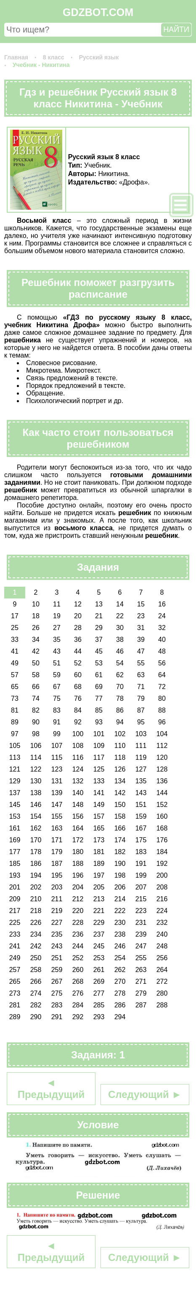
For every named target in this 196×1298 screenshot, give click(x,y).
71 (141, 686)
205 (99, 887)
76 (78, 698)
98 (36, 733)
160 (162, 816)
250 (36, 957)
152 (162, 804)
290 (36, 1016)
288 (162, 1005)
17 (15, 616)
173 (99, 840)
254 (120, 957)
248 (162, 946)
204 (78, 887)
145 (15, 804)
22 (120, 616)
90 (36, 722)
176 (162, 840)
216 (162, 899)
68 (78, 686)
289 (15, 1016)
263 (141, 969)
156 (78, 816)
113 (15, 757)
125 (99, 769)
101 (99, 733)
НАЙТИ (176, 29)
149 (99, 804)
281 (15, 1005)
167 (141, 828)
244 (78, 946)
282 (36, 1005)
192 (162, 863)
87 (141, 710)
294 (120, 1016)
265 (15, 981)
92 (78, 722)
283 (57, 1005)
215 (141, 899)
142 (120, 792)
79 (141, 698)
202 (36, 887)
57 (15, 674)
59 (57, 674)
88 (162, 710)
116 (78, 757)
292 (78, 1016)
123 (57, 769)
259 (57, 969)
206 (120, 887)
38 (120, 639)
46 (120, 651)
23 (141, 616)
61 (99, 674)
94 (120, 722)
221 (99, 910)
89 (15, 722)
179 (57, 851)
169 (15, 840)
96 (162, 722)
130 (36, 781)
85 (99, 710)
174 (120, 840)
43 (57, 651)
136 (162, 781)
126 (120, 769)
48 (162, 651)
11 (57, 604)
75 (57, 698)
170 (36, 840)
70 (120, 686)
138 (36, 792)
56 (162, 663)
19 (57, 616)
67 (57, 686)
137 (15, 792)
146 (36, 804)
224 (162, 910)
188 (78, 863)
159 (141, 816)
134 (120, 781)
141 (99, 792)
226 (36, 922)
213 (99, 899)
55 (141, 663)
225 (15, 922)
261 (99, 969)
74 (36, 698)
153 (15, 816)
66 (36, 686)
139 (57, 792)
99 (57, 733)
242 (36, 946)
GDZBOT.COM (98, 12)
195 (57, 875)
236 (78, 934)
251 (57, 957)
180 (78, 851)
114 (36, 757)
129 (15, 781)
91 (57, 722)
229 (99, 922)
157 (99, 816)
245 (99, 946)
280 (162, 993)
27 (57, 627)
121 (15, 769)
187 (57, 863)
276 (78, 993)
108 (78, 745)
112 (162, 745)
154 (36, 816)
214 (120, 899)
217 (15, 910)
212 (78, 899)
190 (120, 863)
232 (162, 922)
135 (141, 781)
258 (36, 969)
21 (99, 616)
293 (99, 1016)
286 (120, 1005)
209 (15, 899)
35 (57, 639)
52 (78, 663)
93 (99, 722)
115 (57, 757)
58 (36, 674)
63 (141, 674)
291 (57, 1016)
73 (15, 698)
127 (141, 769)
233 (15, 934)
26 (36, 627)
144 (162, 792)
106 (36, 745)
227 (57, 922)
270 (120, 981)
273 (15, 993)
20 (78, 616)
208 (162, 887)
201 (15, 887)
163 (57, 828)
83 (57, 710)
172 (78, 840)
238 (120, 934)
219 (57, 910)
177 (15, 851)
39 (141, 639)
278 (120, 993)
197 (99, 875)
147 (57, 804)
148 (78, 804)
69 (99, 686)
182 (120, 851)
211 (57, 899)
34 (36, 639)
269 (99, 981)
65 (15, 686)
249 (15, 957)
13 (99, 604)
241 (15, 946)
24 (162, 616)
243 (57, 946)
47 (141, 651)
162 (36, 828)
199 (141, 875)
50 (36, 663)
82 (36, 710)
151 (141, 804)
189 (99, 863)
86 (120, 710)
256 (162, 957)
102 (120, 733)
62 (120, 674)
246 (120, 946)
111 (141, 745)
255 (141, 957)
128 (162, 769)
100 (78, 733)
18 (36, 616)
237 (99, 934)
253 (99, 957)
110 (120, 745)
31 (141, 627)
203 (57, 887)
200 (162, 875)
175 (141, 840)
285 (99, 1005)
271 (141, 981)
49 (15, 663)
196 (78, 875)
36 (78, 639)
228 (78, 922)
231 (141, 922)
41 (15, 651)
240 (162, 934)
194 (36, 875)
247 (141, 946)
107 (57, 745)
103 (141, 733)
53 (99, 663)
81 (15, 710)
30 (120, 627)
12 (78, 604)
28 (78, 627)
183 (141, 851)
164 (78, 828)
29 (99, 627)
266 (36, 981)
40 (162, 639)
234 (36, 934)
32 (162, 627)
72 (162, 686)
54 (120, 663)
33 (15, 639)
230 (120, 922)
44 (78, 651)
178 (36, 851)
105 (15, 745)
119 (141, 757)
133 (99, 781)
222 (120, 910)
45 (99, 651)
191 (141, 863)
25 (15, 627)
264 (162, 969)
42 (36, 651)
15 (141, 604)
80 (162, 698)
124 (78, 769)
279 (141, 993)
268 (78, 981)
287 (141, 1005)
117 (99, 757)
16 (162, 604)
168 (162, 828)
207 (141, 887)
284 (78, 1005)
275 (57, 993)
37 (99, 639)
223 (141, 910)
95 (141, 722)
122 (36, 769)
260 (78, 969)
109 (99, 745)
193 (15, 875)
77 (99, 698)
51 (57, 663)
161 (15, 828)
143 (141, 792)
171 (57, 840)
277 (99, 993)
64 (162, 674)
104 (162, 733)
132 (78, 781)
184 (162, 851)
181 (99, 851)
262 (120, 969)
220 (78, 910)
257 (15, 969)
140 (78, 792)
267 (57, 981)
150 (120, 804)
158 (120, 816)
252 (78, 957)
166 (120, 828)
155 (57, 816)
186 (36, 863)
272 (162, 981)
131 (57, 781)
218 (36, 910)
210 (36, 899)
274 (36, 993)
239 (141, 934)
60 (78, 674)
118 (120, 757)
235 (57, 934)
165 (99, 828)
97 (15, 733)
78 (120, 698)
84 (78, 710)
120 (162, 757)
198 (120, 875)
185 (15, 863)
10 (36, 604)
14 (120, 604)
